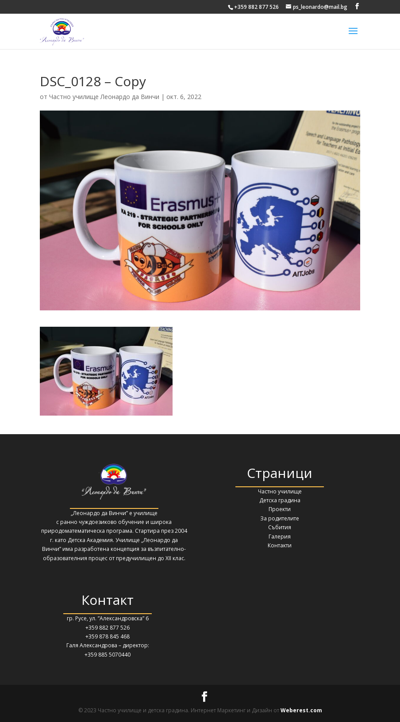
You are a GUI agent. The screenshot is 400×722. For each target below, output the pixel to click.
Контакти (280, 545)
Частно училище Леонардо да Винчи (104, 96)
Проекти (280, 509)
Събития (279, 527)
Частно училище (280, 491)
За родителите (279, 518)
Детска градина (279, 500)
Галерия (280, 536)
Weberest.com (301, 710)
